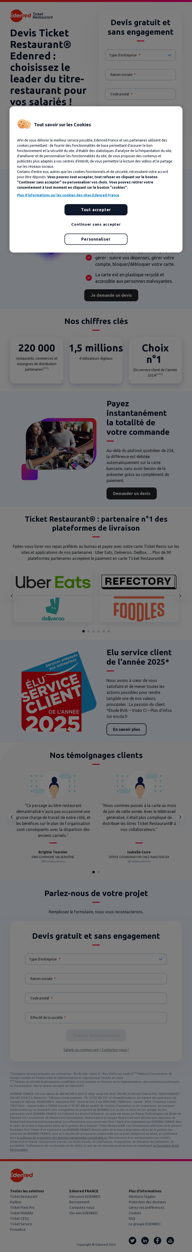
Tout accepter (96, 209)
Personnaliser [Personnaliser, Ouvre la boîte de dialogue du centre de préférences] (95, 239)
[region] (96, 179)
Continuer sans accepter (95, 224)
